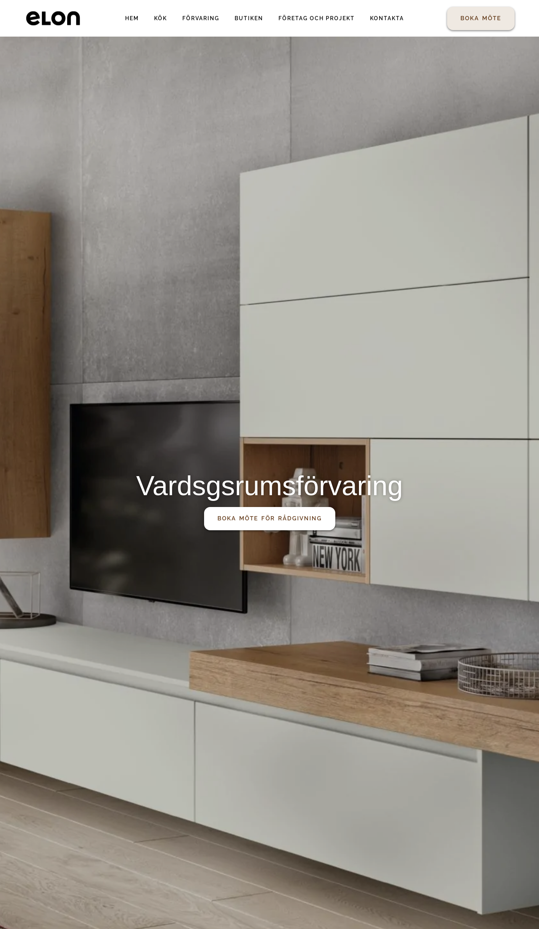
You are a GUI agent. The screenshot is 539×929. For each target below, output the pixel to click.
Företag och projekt (316, 18)
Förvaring (200, 18)
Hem (132, 18)
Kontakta (387, 18)
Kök (160, 18)
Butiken (249, 18)
